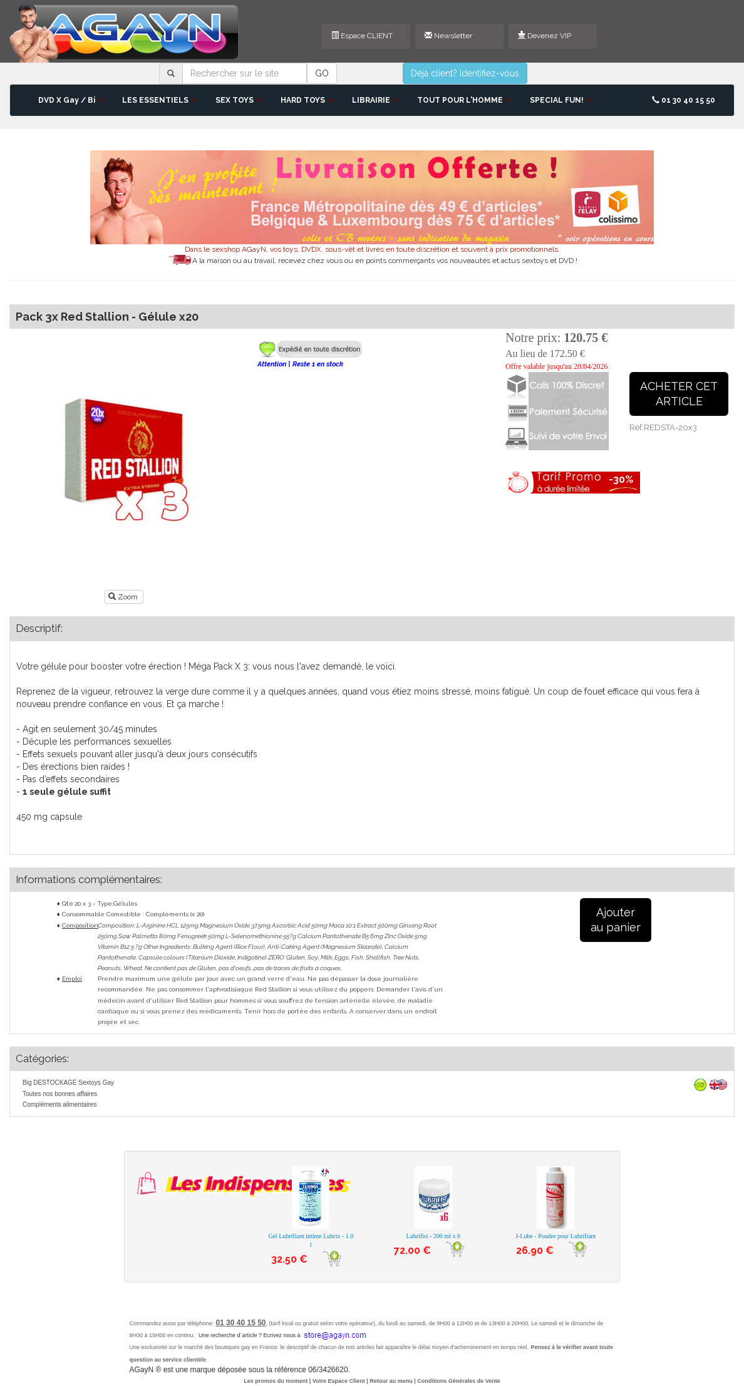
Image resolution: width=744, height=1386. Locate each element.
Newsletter (448, 35)
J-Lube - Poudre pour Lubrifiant (555, 1236)
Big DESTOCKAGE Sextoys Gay (68, 1082)
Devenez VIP (544, 35)
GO (322, 73)
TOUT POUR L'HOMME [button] (464, 100)
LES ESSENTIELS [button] (159, 100)
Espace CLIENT (362, 35)
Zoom (124, 596)
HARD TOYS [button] (307, 100)
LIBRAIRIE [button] (375, 100)
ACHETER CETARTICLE (679, 394)
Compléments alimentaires (59, 1104)
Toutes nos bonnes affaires (60, 1093)
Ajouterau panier (616, 920)
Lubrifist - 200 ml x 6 (433, 1236)
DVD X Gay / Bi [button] (70, 100)
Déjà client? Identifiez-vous (465, 73)
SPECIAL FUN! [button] (561, 100)
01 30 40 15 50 (683, 100)
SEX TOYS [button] (238, 100)
